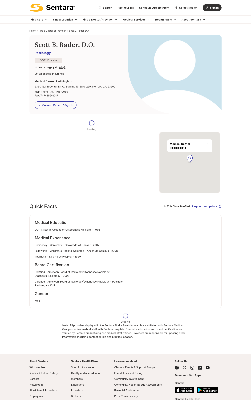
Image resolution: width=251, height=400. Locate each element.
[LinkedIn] (200, 367)
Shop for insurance (82, 367)
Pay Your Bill (125, 7)
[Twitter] (184, 368)
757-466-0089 (59, 91)
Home (32, 30)
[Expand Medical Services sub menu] (148, 19)
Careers (34, 378)
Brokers (76, 396)
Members (77, 378)
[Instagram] (192, 367)
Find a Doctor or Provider (52, 30)
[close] (208, 143)
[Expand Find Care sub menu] (46, 19)
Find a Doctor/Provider (98, 19)
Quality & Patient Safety (43, 373)
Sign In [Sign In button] (212, 7)
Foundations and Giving (128, 373)
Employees (36, 396)
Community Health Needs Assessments (138, 384)
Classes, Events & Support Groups (134, 367)
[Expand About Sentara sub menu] (204, 19)
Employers (77, 384)
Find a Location (63, 19)
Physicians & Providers (43, 390)
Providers (77, 390)
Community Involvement (129, 378)
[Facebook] (177, 368)
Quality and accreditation (86, 373)
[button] (190, 158)
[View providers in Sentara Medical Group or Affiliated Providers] (61, 67)
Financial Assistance (126, 390)
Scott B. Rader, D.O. (79, 30)
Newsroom (36, 384)
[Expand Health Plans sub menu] (174, 19)
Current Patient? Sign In (55, 105)
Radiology (43, 53)
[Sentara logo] (52, 7)
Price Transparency (126, 396)
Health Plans (163, 19)
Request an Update (207, 206)
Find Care (37, 19)
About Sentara (191, 19)
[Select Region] (186, 7)
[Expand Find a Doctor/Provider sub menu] (115, 19)
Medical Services (134, 19)
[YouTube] (208, 367)
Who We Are (37, 367)
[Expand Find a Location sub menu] (76, 19)
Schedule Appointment (154, 7)
